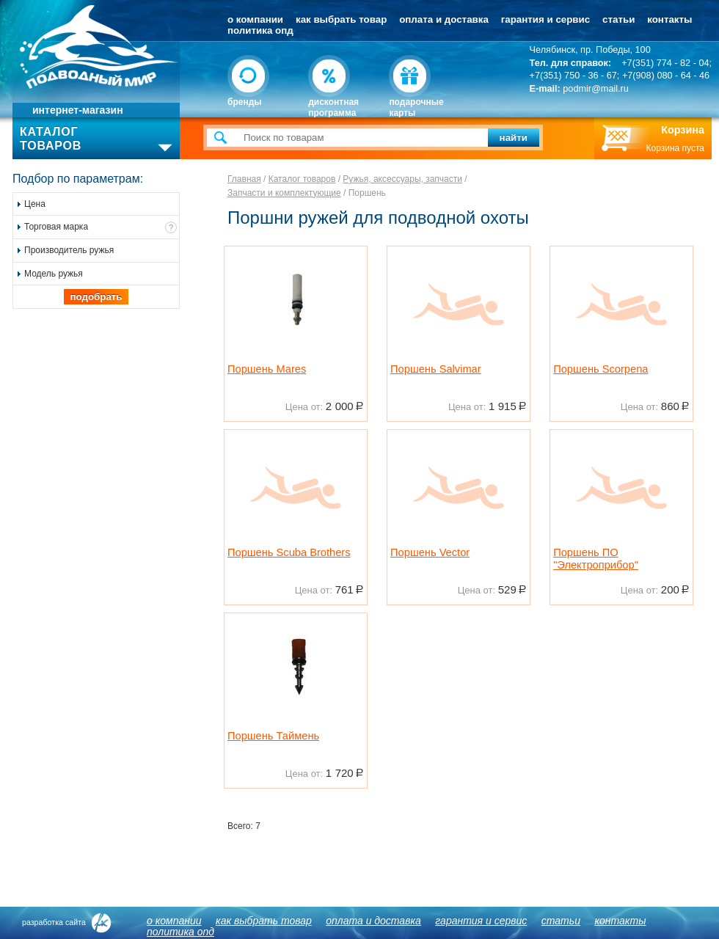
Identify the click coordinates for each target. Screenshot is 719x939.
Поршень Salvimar (435, 369)
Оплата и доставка (444, 19)
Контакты (669, 19)
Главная (244, 179)
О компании (255, 19)
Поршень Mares (266, 369)
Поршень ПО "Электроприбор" (595, 559)
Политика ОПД (260, 30)
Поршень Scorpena (600, 369)
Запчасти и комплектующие (284, 193)
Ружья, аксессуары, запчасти (402, 179)
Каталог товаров (302, 179)
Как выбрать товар (341, 19)
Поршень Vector (430, 552)
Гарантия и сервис (545, 19)
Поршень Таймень (273, 736)
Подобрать (96, 296)
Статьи (618, 19)
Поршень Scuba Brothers (289, 552)
